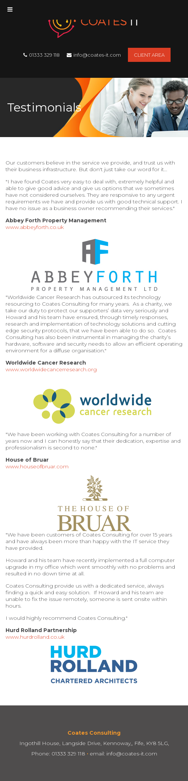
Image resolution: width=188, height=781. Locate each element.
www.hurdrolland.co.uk (35, 637)
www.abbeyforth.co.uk (35, 227)
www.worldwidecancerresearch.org (51, 369)
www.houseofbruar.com (37, 466)
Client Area (149, 55)
